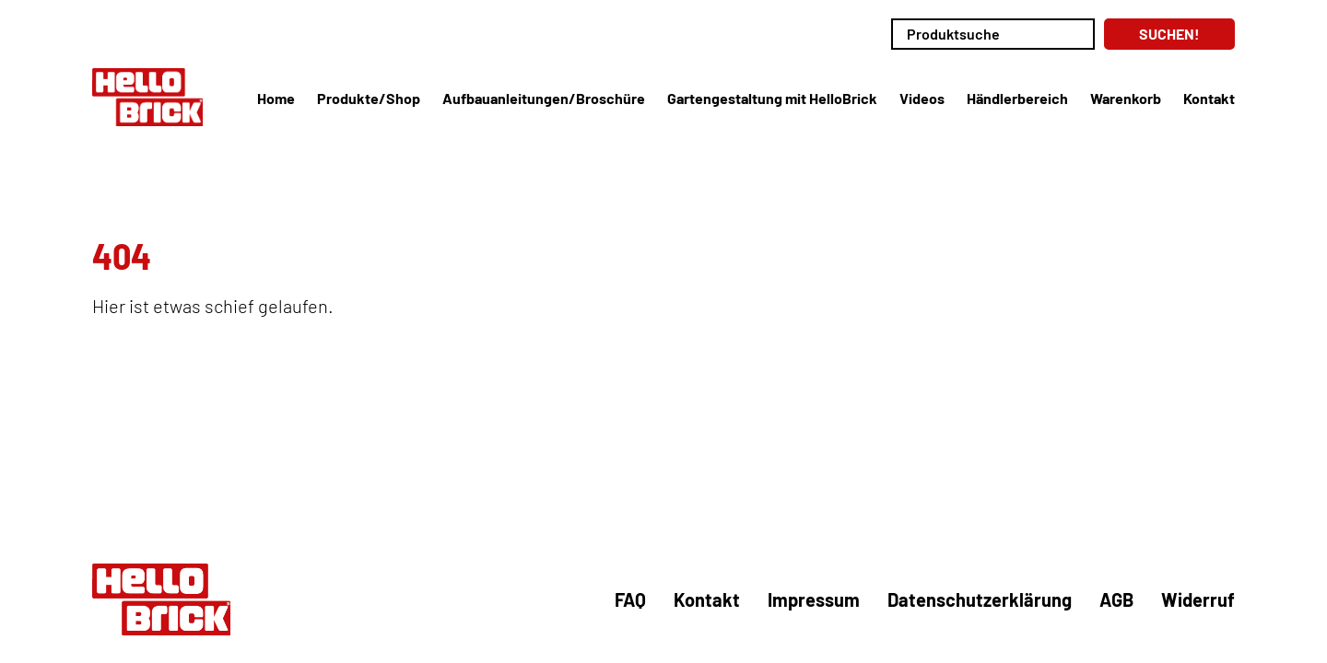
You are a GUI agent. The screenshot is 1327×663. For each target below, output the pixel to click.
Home (276, 98)
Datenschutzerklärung (979, 599)
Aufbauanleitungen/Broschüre (543, 98)
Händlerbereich (1017, 98)
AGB (1116, 599)
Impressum (814, 599)
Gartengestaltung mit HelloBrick (772, 98)
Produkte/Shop (368, 98)
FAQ (630, 599)
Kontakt (1209, 98)
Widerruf (1198, 599)
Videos (922, 98)
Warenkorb (1125, 98)
